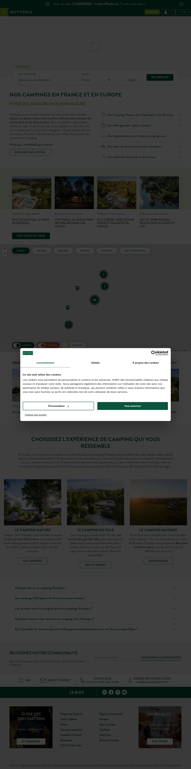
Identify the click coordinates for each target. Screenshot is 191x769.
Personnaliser (58, 406)
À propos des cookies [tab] (145, 362)
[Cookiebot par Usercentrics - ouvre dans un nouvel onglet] (153, 353)
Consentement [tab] (45, 362)
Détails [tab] (95, 362)
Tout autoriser (132, 406)
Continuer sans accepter (35, 415)
